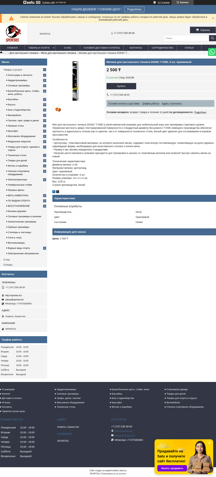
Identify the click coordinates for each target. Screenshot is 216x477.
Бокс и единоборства (123, 398)
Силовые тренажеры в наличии (24, 216)
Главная (12, 47)
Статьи (189, 47)
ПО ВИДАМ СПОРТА (19, 200)
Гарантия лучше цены (13, 411)
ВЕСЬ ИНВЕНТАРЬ (18, 195)
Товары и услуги (39, 47)
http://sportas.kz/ (13, 295)
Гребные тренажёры (18, 227)
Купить (121, 86)
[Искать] (212, 38)
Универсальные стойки (20, 184)
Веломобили (14, 115)
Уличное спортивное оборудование (185, 407)
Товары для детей (17, 160)
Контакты (136, 47)
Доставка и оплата (11, 398)
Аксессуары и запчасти (20, 75)
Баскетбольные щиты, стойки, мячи (130, 389)
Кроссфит (13, 131)
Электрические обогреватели (23, 253)
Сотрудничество (162, 47)
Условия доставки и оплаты (102, 47)
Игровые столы (16, 125)
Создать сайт (48, 2)
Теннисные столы (17, 155)
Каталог (6, 393)
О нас (67, 47)
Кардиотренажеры (66, 389)
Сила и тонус (15, 237)
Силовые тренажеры (68, 393)
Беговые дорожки (17, 211)
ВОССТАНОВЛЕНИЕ (19, 206)
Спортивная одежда (177, 389)
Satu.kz (122, 470)
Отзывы (7, 264)
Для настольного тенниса (24, 53)
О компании (8, 389)
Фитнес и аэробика (18, 165)
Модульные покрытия (19, 141)
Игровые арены (16, 190)
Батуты (11, 104)
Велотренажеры (16, 242)
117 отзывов (164, 2)
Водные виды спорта (19, 248)
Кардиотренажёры (17, 80)
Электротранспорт (17, 179)
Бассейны (13, 99)
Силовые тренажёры (19, 85)
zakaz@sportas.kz (14, 299)
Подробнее (134, 9)
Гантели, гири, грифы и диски (23, 120)
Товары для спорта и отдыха (182, 398)
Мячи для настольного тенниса (58, 53)
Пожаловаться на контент (113, 473)
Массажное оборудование (21, 136)
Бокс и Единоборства (19, 110)
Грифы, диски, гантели (68, 398)
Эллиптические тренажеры (22, 221)
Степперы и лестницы (19, 232)
